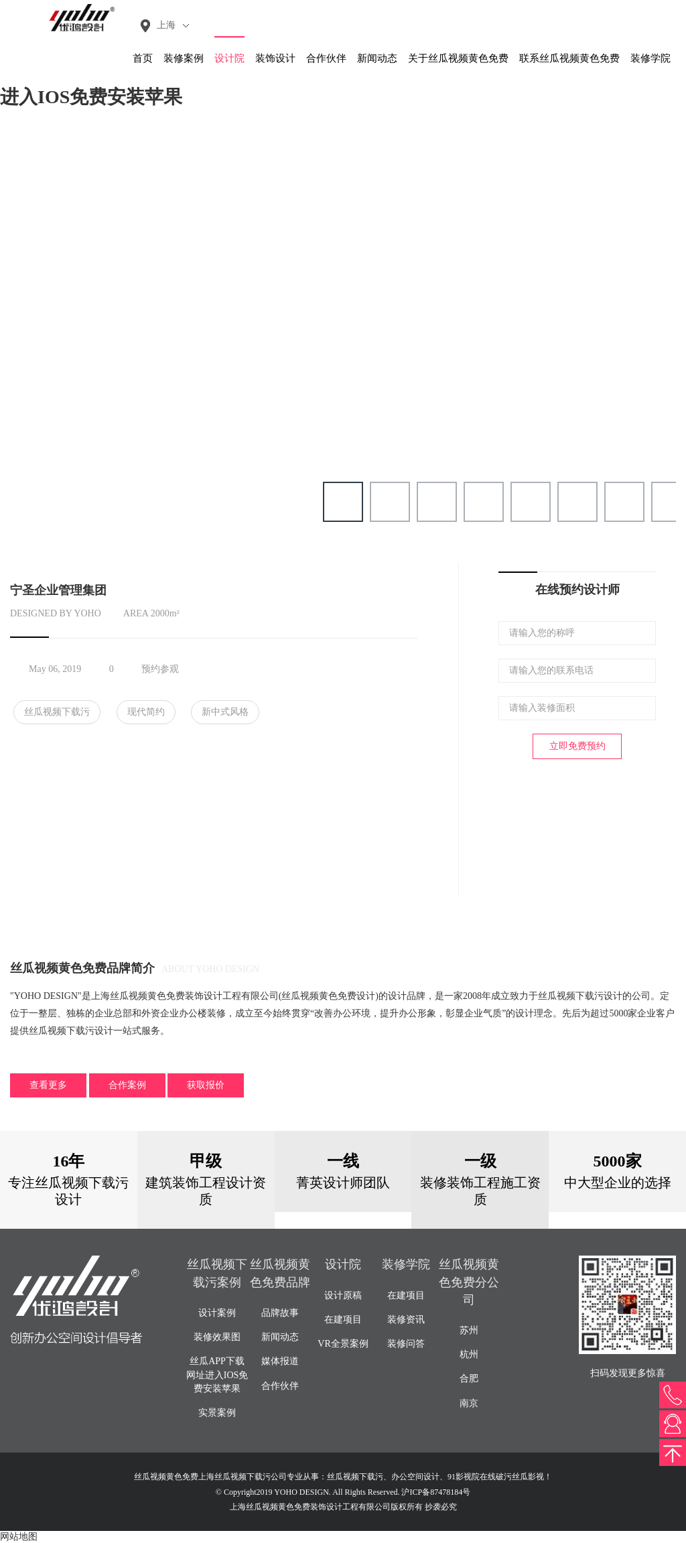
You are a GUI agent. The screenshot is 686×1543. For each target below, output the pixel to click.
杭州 (469, 1354)
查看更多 (48, 1085)
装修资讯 (406, 1320)
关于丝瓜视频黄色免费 (458, 58)
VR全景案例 (343, 1344)
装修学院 (650, 58)
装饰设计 (275, 58)
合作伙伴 (326, 58)
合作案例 (127, 1085)
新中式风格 (225, 712)
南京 (469, 1403)
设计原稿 (343, 1295)
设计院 (229, 58)
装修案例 (183, 58)
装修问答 (406, 1344)
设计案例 (217, 1313)
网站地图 (19, 1537)
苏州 (469, 1330)
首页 (143, 58)
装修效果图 (217, 1337)
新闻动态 (377, 58)
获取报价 (205, 1085)
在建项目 (343, 1320)
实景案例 (217, 1413)
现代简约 (146, 712)
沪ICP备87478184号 (435, 1492)
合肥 (469, 1378)
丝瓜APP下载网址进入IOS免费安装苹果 (217, 1375)
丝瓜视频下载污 (57, 712)
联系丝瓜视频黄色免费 (569, 58)
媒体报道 (280, 1361)
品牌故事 (280, 1313)
